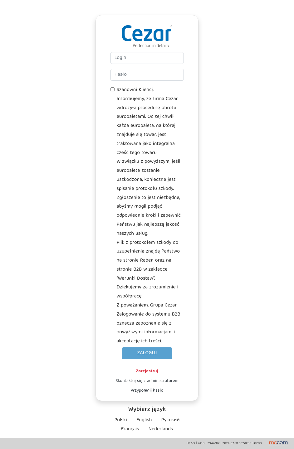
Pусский (170, 420)
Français (130, 429)
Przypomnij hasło (146, 390)
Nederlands (160, 429)
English (144, 420)
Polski (121, 420)
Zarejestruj (147, 371)
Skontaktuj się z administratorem (147, 381)
